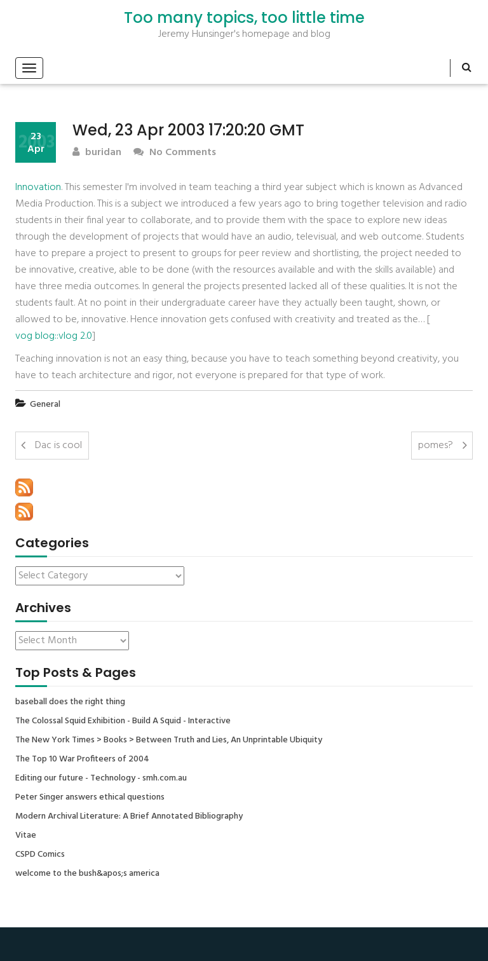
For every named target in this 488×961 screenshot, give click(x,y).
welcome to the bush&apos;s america (87, 874)
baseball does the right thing (70, 702)
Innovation (38, 187)
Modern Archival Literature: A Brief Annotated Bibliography (129, 816)
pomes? (435, 445)
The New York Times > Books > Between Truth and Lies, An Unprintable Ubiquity (168, 740)
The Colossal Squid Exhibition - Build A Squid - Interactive (123, 721)
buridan (96, 153)
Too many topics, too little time (244, 18)
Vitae (25, 835)
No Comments (174, 153)
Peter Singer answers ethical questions (90, 797)
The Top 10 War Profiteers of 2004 (82, 759)
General (45, 404)
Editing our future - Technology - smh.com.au (101, 778)
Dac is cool (58, 445)
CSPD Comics (40, 855)
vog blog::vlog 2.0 (53, 336)
